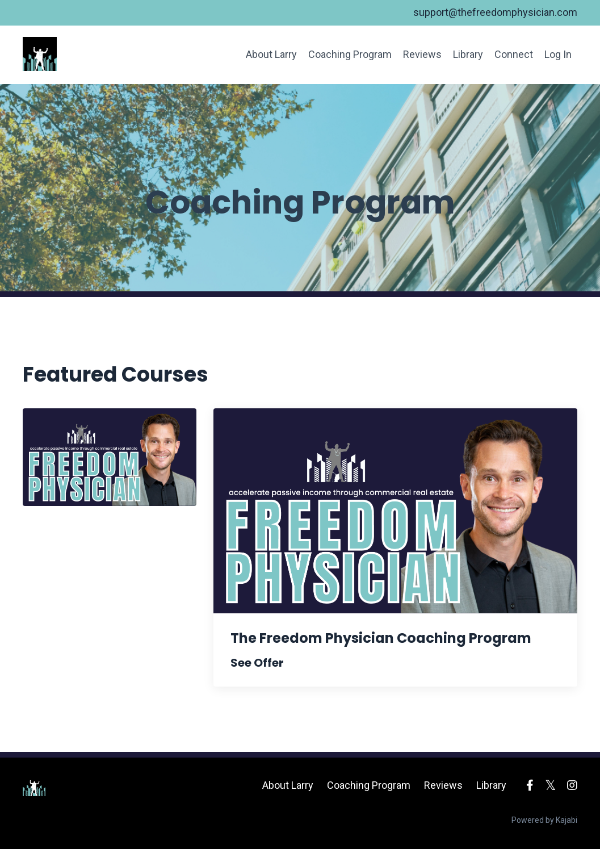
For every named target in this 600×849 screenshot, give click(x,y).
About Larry (271, 54)
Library (468, 54)
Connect (513, 54)
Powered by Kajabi (544, 820)
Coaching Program (350, 54)
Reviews (422, 54)
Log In (558, 54)
